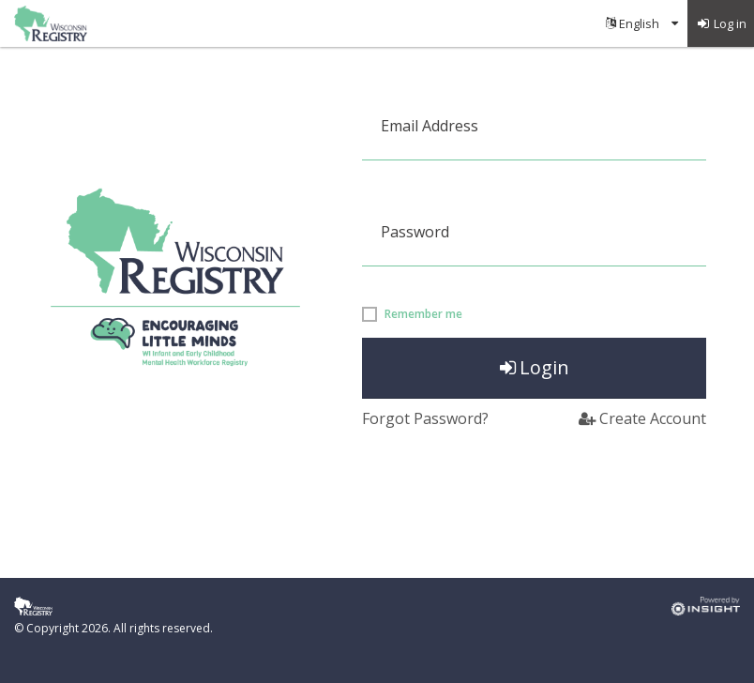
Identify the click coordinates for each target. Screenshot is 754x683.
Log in (721, 23)
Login (534, 367)
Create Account (642, 418)
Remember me (423, 314)
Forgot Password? (425, 418)
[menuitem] (641, 23)
